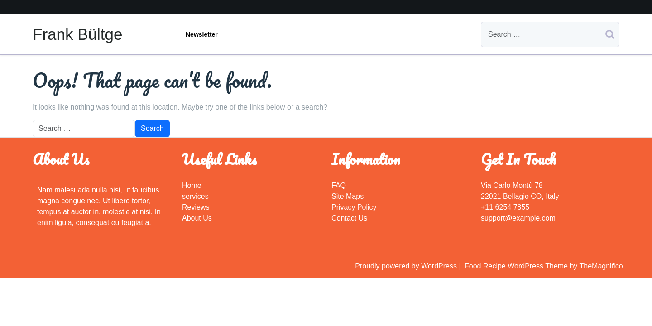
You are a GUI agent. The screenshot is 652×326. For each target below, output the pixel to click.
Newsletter (202, 34)
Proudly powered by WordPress (407, 266)
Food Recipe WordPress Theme (517, 266)
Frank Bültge (77, 34)
